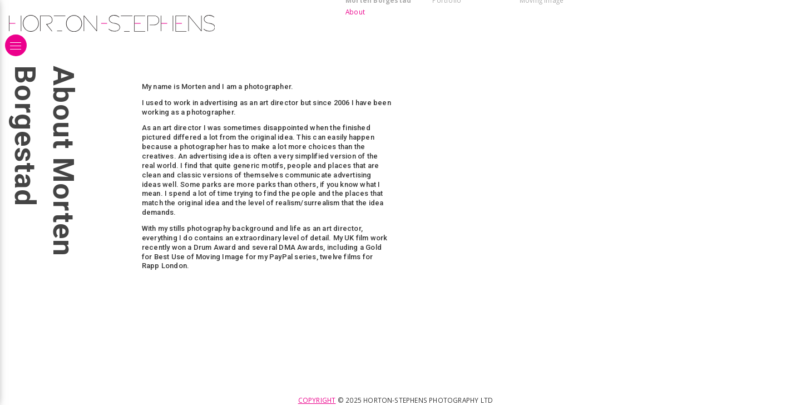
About (355, 11)
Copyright (317, 400)
